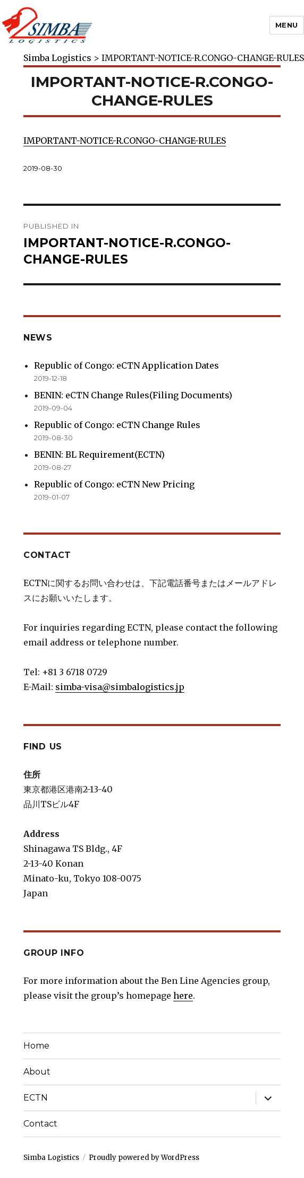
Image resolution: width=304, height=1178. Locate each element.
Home (36, 1046)
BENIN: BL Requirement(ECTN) (99, 454)
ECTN (35, 1098)
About (36, 1072)
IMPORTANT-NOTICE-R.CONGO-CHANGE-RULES (124, 140)
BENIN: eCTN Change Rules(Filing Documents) (133, 395)
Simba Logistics (51, 1157)
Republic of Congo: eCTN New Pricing (114, 484)
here (183, 995)
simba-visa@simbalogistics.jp (119, 687)
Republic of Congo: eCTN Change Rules (117, 425)
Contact (40, 1124)
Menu (286, 25)
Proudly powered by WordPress (144, 1157)
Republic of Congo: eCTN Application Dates (126, 365)
